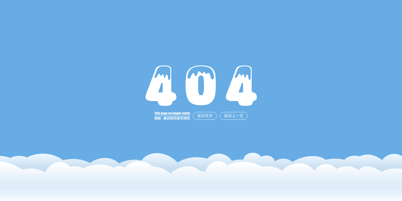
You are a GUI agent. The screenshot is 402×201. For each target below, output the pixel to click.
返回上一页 (233, 116)
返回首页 (205, 116)
